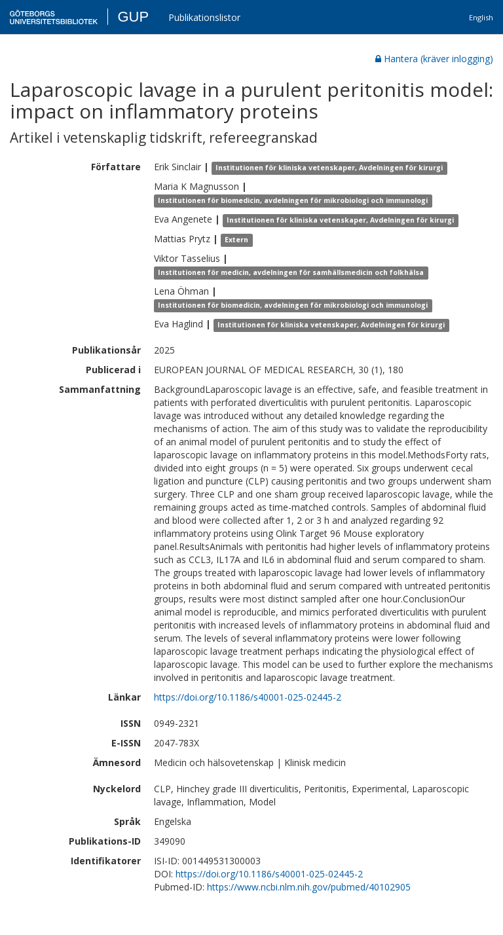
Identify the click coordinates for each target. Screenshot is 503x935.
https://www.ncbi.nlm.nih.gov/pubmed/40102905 (309, 887)
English (481, 17)
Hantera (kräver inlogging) (434, 58)
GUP (133, 17)
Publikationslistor (204, 17)
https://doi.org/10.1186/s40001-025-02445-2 (247, 697)
